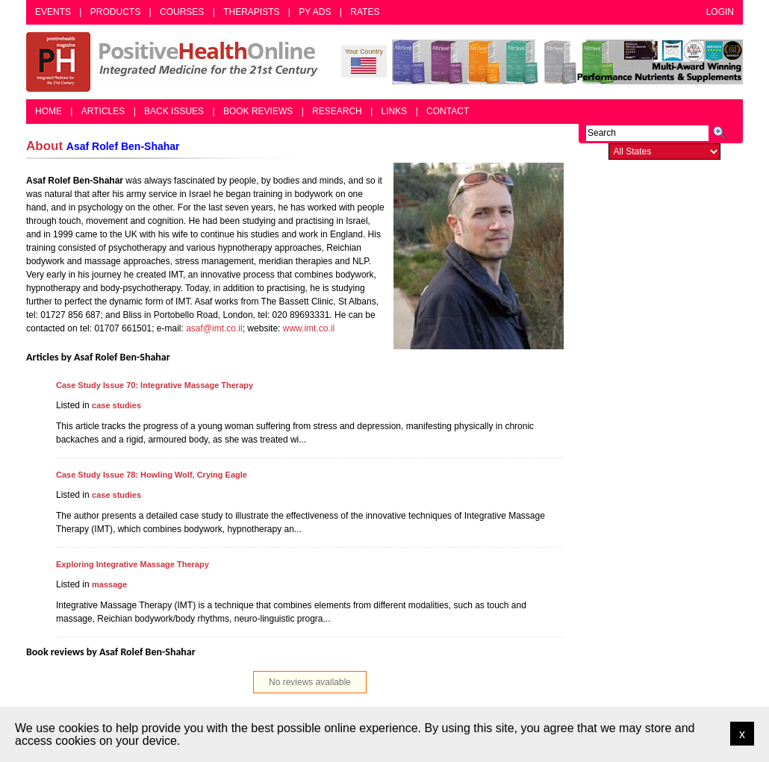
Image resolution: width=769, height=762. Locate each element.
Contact (447, 111)
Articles (103, 111)
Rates (364, 12)
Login (720, 12)
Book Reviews (258, 111)
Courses (182, 12)
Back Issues (174, 111)
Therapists (251, 12)
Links (395, 111)
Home (48, 111)
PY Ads (315, 12)
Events (53, 12)
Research (337, 111)
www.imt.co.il (308, 328)
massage (109, 584)
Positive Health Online (175, 62)
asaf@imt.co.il (214, 328)
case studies (116, 405)
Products (115, 12)
